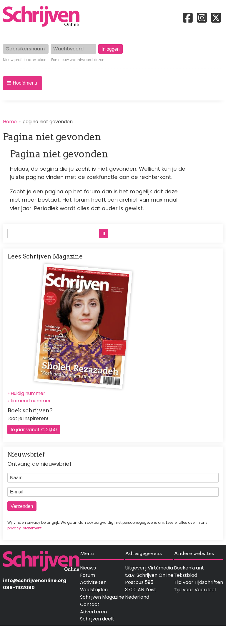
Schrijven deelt (97, 618)
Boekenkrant (189, 567)
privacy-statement (24, 528)
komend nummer (31, 400)
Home (10, 121)
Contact (89, 604)
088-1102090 (19, 587)
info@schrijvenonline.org (35, 580)
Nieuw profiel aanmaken (24, 59)
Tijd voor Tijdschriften (198, 582)
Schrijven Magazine (102, 597)
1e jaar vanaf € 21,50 (34, 429)
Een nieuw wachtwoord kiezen (77, 59)
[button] (22, 83)
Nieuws (88, 567)
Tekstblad (185, 575)
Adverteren (93, 611)
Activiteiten (93, 582)
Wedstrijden (94, 589)
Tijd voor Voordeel (195, 589)
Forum (87, 575)
